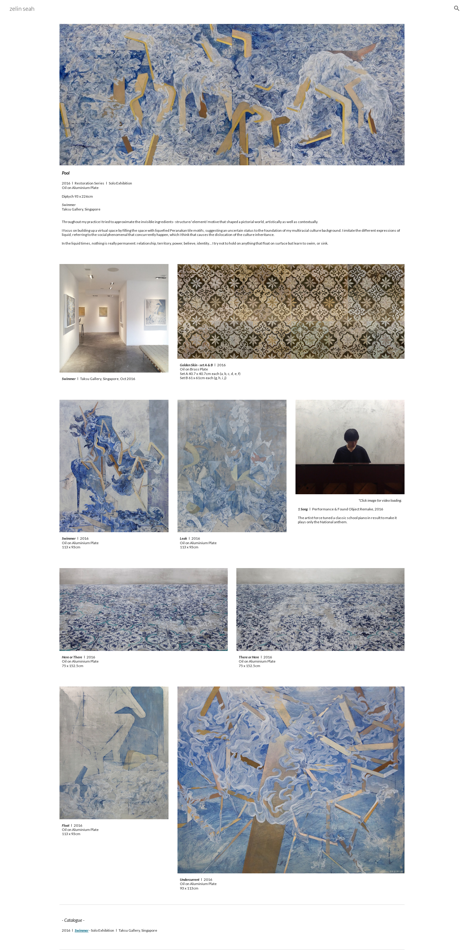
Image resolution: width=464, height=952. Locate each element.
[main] (231, 190)
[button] (457, 8)
